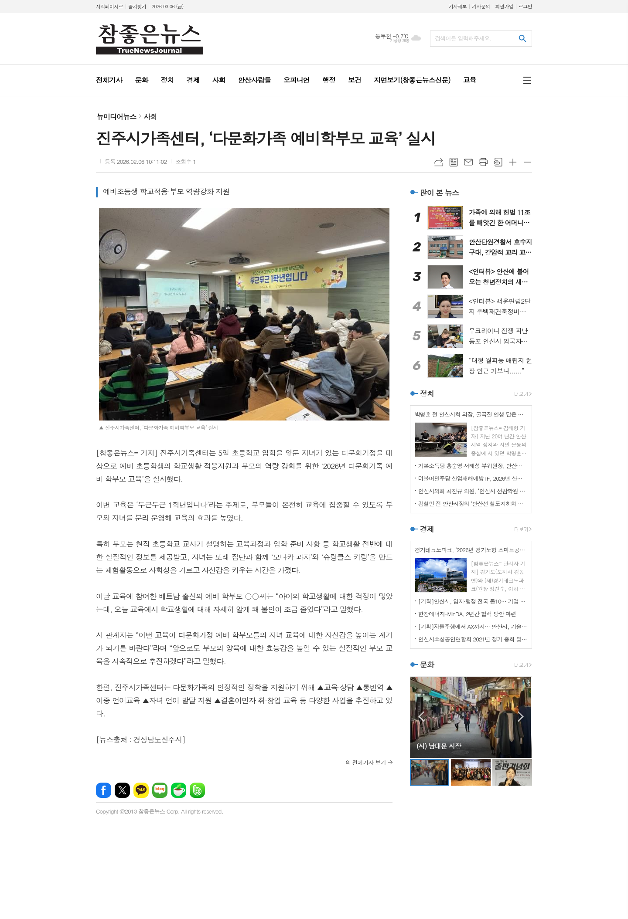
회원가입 (504, 6)
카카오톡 (141, 790)
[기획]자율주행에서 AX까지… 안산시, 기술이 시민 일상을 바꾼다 (472, 626)
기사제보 (458, 6)
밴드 (197, 790)
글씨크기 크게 (513, 162)
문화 (427, 664)
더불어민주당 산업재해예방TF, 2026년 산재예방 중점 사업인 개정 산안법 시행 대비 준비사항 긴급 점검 (472, 478)
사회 (150, 117)
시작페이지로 (109, 6)
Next (521, 716)
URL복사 (438, 162)
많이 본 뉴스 (439, 192)
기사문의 (481, 6)
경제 (427, 529)
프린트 (483, 162)
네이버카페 (178, 790)
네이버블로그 (159, 790)
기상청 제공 (400, 41)
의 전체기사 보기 (365, 762)
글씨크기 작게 (527, 162)
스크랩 (498, 162)
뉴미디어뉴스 (116, 117)
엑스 (122, 790)
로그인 (525, 6)
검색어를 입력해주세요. (463, 38)
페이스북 (103, 790)
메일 (468, 162)
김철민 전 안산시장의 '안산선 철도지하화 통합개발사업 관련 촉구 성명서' (472, 503)
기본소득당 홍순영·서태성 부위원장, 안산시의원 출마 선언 (472, 465)
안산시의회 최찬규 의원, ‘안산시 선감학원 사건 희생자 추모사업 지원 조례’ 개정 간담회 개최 (472, 491)
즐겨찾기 (137, 6)
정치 (427, 393)
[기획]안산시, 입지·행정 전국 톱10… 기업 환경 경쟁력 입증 (472, 601)
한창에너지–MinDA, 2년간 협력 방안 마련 (467, 614)
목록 (453, 162)
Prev (421, 716)
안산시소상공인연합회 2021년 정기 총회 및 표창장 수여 (472, 639)
